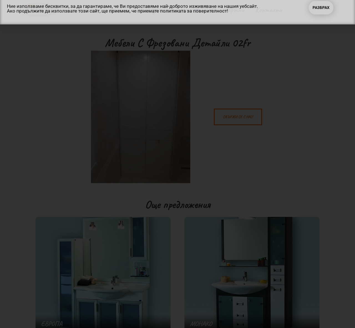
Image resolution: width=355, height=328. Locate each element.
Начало (88, 9)
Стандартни (227, 9)
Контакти (268, 9)
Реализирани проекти (168, 9)
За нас (117, 9)
